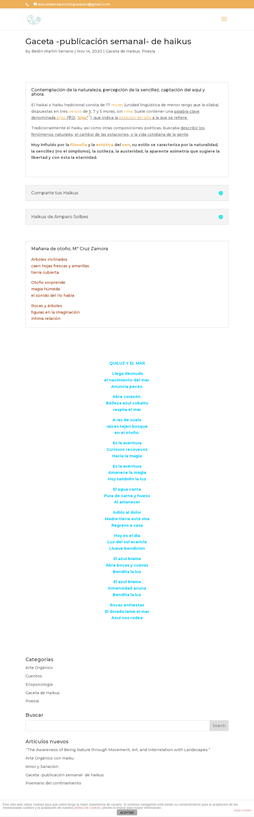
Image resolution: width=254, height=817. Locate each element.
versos (75, 111)
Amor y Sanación (41, 766)
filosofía (78, 144)
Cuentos (33, 676)
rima (128, 111)
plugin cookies (242, 810)
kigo (61, 117)
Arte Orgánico (39, 667)
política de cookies (87, 808)
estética (104, 144)
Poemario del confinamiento (53, 783)
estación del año (135, 117)
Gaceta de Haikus (123, 51)
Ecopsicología (39, 684)
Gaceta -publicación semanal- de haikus (64, 775)
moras (117, 104)
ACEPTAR (127, 812)
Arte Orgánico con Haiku (49, 758)
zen (126, 144)
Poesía (148, 51)
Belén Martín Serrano (52, 51)
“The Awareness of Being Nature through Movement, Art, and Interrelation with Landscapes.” (117, 749)
